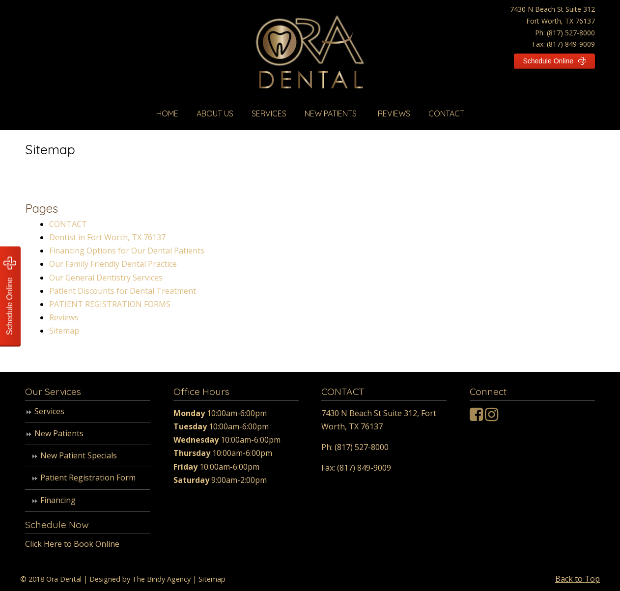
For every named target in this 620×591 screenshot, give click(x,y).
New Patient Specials (78, 455)
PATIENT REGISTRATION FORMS (109, 304)
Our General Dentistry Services (106, 277)
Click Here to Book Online (72, 543)
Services (49, 411)
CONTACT (68, 224)
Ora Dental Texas (310, 57)
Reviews (64, 317)
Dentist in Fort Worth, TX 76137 (107, 237)
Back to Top (577, 578)
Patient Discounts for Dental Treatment (122, 290)
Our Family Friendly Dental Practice (113, 263)
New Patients (59, 433)
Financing (58, 500)
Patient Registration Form (88, 477)
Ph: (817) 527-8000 (565, 32)
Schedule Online (554, 61)
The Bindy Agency (161, 579)
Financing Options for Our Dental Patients (126, 250)
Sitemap (64, 330)
